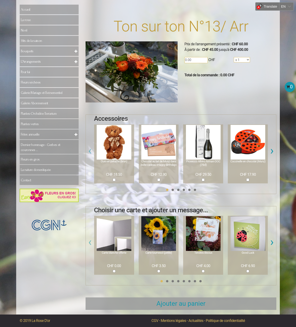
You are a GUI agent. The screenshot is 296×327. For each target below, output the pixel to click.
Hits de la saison (31, 41)
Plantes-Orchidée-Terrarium (38, 113)
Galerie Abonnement (34, 103)
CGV (154, 320)
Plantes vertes (30, 124)
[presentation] (90, 152)
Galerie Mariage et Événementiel (41, 93)
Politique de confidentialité (225, 320)
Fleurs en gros (30, 159)
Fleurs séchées (30, 82)
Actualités (195, 320)
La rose (26, 20)
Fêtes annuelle (30, 134)
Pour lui (25, 72)
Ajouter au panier (181, 303)
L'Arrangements (31, 61)
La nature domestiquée (36, 170)
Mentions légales (173, 320)
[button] (167, 190)
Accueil (25, 9)
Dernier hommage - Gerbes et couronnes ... (40, 147)
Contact (26, 180)
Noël (24, 30)
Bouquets (27, 51)
